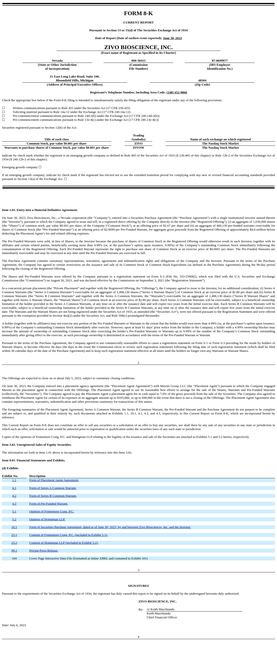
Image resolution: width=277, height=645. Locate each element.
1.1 (14, 480)
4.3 (14, 503)
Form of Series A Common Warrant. (52, 488)
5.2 (14, 519)
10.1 (14, 527)
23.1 (14, 535)
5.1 (14, 511)
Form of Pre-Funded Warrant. (48, 503)
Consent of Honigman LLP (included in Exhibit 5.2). (63, 543)
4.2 (14, 496)
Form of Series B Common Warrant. (52, 496)
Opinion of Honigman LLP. (47, 519)
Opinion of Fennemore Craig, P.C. (51, 511)
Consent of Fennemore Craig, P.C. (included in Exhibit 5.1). (68, 535)
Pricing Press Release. (43, 550)
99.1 (14, 550)
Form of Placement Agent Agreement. (54, 480)
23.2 (14, 543)
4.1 (14, 488)
